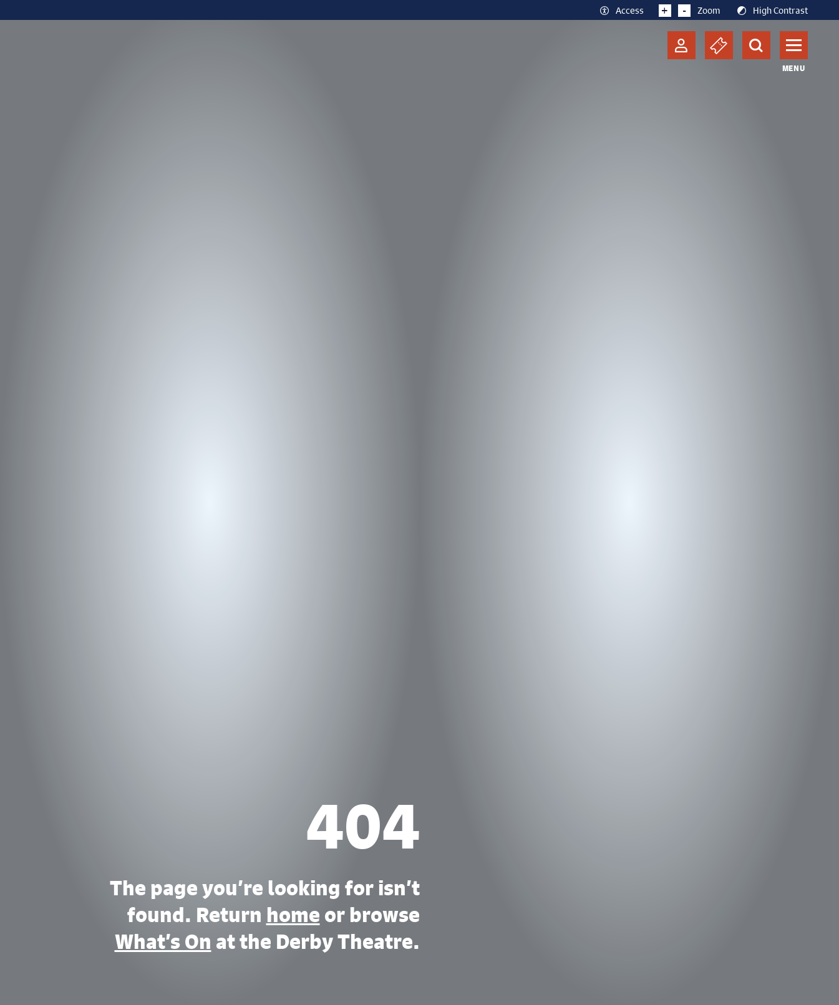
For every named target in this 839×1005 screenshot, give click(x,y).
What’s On (163, 941)
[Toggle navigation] (794, 45)
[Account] (681, 45)
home (293, 915)
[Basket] (719, 45)
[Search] (756, 45)
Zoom (689, 10)
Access (621, 10)
